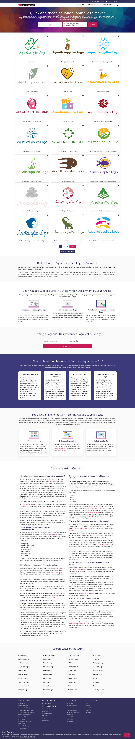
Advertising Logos (23, 654)
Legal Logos (71, 674)
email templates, (60, 447)
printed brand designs (96, 589)
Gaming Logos (47, 685)
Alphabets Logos (23, 662)
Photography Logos (99, 662)
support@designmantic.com (95, 515)
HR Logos (71, 662)
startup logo (60, 567)
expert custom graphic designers (85, 593)
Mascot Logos (72, 681)
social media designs (95, 527)
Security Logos (97, 674)
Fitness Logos (47, 677)
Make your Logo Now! (67, 251)
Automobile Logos (23, 666)
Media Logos (72, 685)
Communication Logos (25, 685)
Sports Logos (97, 685)
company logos (56, 571)
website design (84, 527)
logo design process (93, 511)
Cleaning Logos (22, 677)
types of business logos (79, 569)
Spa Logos (96, 681)
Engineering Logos (48, 666)
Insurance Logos (73, 666)
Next (72, 246)
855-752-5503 (100, 1)
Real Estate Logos (98, 666)
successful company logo (85, 582)
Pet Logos (96, 658)
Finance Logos (47, 674)
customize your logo (28, 504)
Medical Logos (72, 689)
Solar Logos (96, 677)
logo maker (53, 480)
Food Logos (46, 681)
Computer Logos (23, 689)
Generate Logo (67, 345)
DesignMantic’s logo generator (51, 534)
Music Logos (96, 654)
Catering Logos (22, 674)
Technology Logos (98, 689)
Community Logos (23, 681)
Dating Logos (47, 658)
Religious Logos (97, 670)
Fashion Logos (47, 670)
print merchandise (50, 597)
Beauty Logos (22, 670)
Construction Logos (49, 654)
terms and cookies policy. (27, 737)
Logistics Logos (72, 677)
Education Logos (48, 662)
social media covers (59, 449)
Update (93, 24)
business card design (27, 620)
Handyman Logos (73, 654)
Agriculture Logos (23, 658)
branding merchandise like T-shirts (91, 507)
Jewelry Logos (72, 670)
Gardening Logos (48, 689)
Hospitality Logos (73, 658)
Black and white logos (91, 576)
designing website (104, 544)
